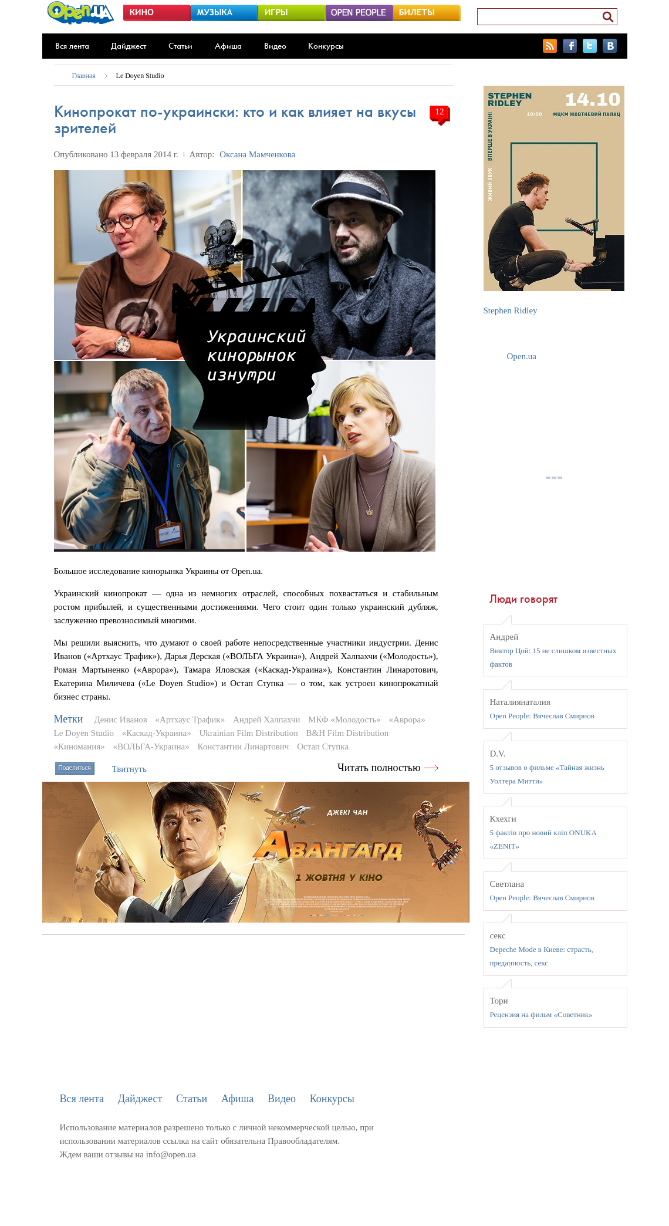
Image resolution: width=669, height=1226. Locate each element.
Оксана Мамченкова (257, 154)
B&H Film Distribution (347, 733)
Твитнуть (129, 769)
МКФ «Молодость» (344, 719)
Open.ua (521, 356)
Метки (68, 719)
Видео (275, 46)
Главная (84, 76)
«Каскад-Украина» (156, 733)
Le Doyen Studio (140, 76)
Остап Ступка (323, 746)
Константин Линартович (243, 746)
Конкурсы (326, 46)
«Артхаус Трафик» (190, 719)
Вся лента (72, 46)
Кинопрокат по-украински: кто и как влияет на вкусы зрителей (235, 119)
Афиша (228, 46)
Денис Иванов (120, 719)
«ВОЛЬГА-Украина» (151, 746)
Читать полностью (379, 768)
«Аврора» (407, 719)
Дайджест (128, 46)
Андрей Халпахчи (266, 719)
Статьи (180, 46)
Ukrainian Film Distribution (248, 733)
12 (439, 111)
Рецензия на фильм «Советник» (541, 1014)
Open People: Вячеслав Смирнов (542, 715)
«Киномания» (79, 746)
